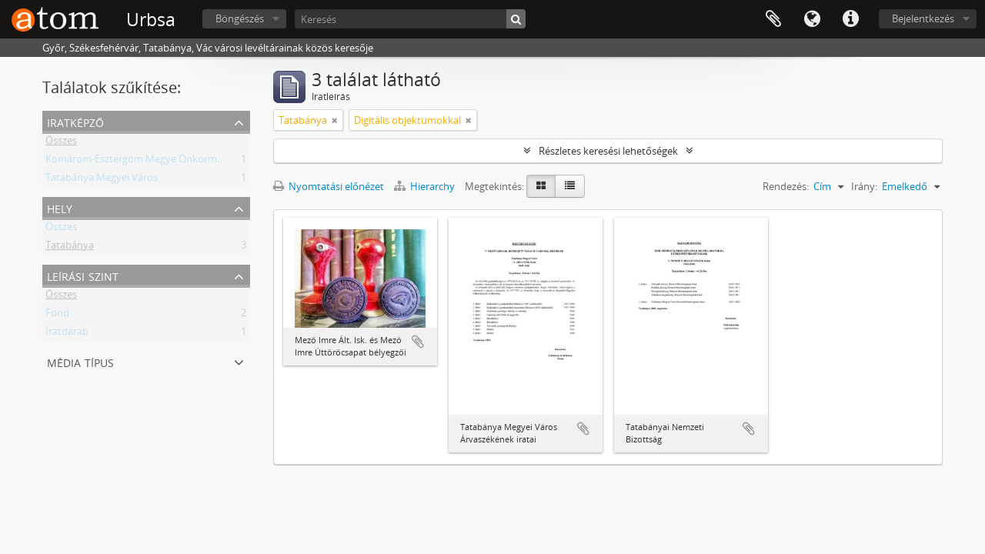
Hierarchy (425, 186)
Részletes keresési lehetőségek (608, 151)
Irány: (864, 186)
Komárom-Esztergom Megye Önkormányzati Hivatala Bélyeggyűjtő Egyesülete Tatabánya (249, 162)
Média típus (80, 361)
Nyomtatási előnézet (328, 186)
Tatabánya (69, 248)
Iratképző (75, 121)
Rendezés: (786, 186)
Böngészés (239, 18)
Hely (59, 207)
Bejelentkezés (923, 18)
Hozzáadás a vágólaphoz (418, 341)
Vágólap (773, 19)
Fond (57, 315)
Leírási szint (83, 275)
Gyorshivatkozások (850, 19)
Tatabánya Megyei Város (101, 180)
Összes (61, 143)
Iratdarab (66, 334)
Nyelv (812, 19)
